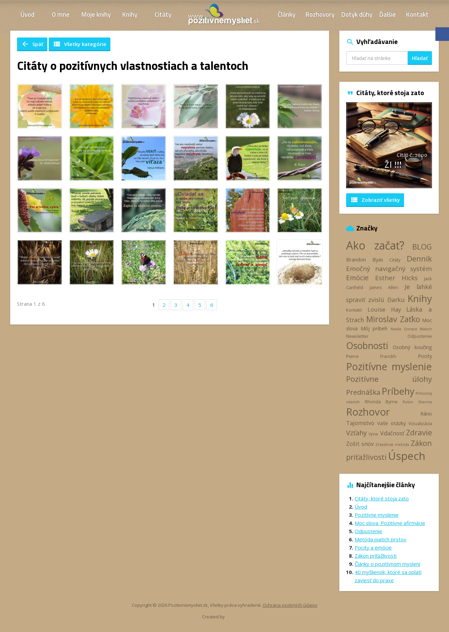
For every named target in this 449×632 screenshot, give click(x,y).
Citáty (163, 14)
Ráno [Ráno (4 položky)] (426, 413)
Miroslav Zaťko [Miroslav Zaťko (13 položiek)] (393, 319)
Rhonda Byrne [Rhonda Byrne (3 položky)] (381, 401)
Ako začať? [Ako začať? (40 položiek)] (375, 245)
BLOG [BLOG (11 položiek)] (422, 246)
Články (286, 14)
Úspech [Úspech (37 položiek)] (406, 455)
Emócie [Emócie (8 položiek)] (357, 277)
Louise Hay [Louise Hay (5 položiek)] (384, 309)
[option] (389, 145)
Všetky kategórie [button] (79, 44)
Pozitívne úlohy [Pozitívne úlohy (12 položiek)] (389, 379)
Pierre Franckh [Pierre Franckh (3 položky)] (371, 356)
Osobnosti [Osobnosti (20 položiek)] (367, 346)
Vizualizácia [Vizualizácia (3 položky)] (420, 423)
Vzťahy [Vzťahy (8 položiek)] (356, 432)
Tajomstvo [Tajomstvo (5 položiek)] (360, 423)
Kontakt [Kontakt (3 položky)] (354, 310)
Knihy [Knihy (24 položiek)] (419, 298)
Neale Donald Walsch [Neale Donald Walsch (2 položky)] (411, 329)
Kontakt (417, 14)
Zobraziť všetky (375, 200)
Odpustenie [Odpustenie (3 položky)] (419, 336)
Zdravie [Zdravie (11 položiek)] (419, 432)
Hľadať (420, 58)
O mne (60, 14)
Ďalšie (387, 14)
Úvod (27, 14)
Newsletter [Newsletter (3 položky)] (357, 336)
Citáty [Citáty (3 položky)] (394, 260)
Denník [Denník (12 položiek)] (419, 258)
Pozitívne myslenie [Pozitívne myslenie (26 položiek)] (389, 366)
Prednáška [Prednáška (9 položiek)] (363, 392)
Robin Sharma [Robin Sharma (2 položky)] (417, 402)
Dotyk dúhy (356, 14)
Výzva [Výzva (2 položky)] (373, 434)
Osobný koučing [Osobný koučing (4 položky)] (412, 347)
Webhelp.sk (237, 617)
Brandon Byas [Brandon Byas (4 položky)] (364, 259)
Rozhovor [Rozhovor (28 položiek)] (368, 412)
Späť (32, 44)
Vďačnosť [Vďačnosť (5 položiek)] (392, 433)
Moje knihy (96, 14)
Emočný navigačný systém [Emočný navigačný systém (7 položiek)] (389, 268)
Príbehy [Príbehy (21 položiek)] (398, 391)
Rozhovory (320, 14)
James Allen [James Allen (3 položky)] (384, 287)
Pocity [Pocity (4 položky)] (425, 355)
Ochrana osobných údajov (290, 605)
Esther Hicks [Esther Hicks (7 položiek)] (396, 277)
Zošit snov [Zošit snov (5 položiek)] (360, 444)
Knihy (129, 14)
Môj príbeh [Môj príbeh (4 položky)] (374, 328)
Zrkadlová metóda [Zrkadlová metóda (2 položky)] (392, 444)
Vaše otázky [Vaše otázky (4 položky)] (391, 423)
